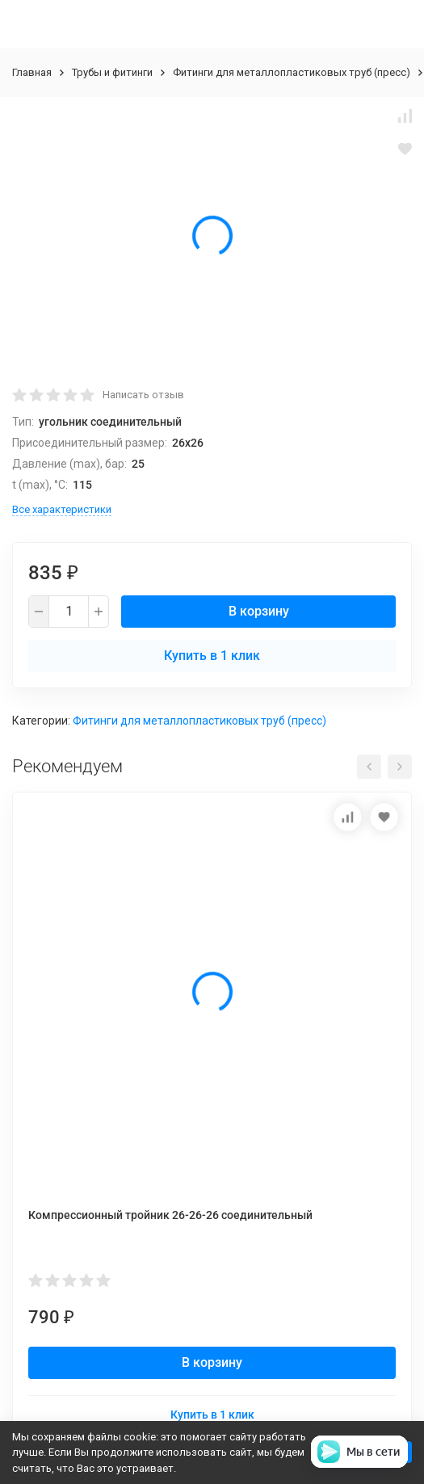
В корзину (259, 611)
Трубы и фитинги (112, 72)
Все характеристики (61, 509)
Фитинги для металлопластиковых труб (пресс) (291, 72)
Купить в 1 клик (212, 655)
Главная (32, 72)
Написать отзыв (143, 395)
